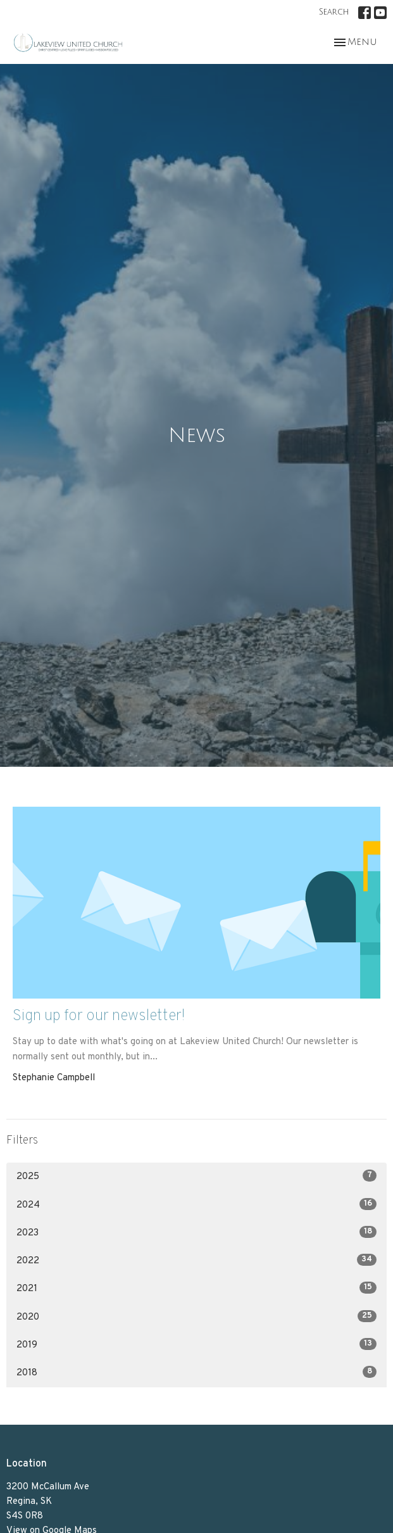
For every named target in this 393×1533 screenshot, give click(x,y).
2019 (196, 1344)
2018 (196, 1372)
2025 (196, 1176)
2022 (196, 1260)
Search (334, 12)
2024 (196, 1204)
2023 (196, 1232)
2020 (196, 1316)
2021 (196, 1288)
